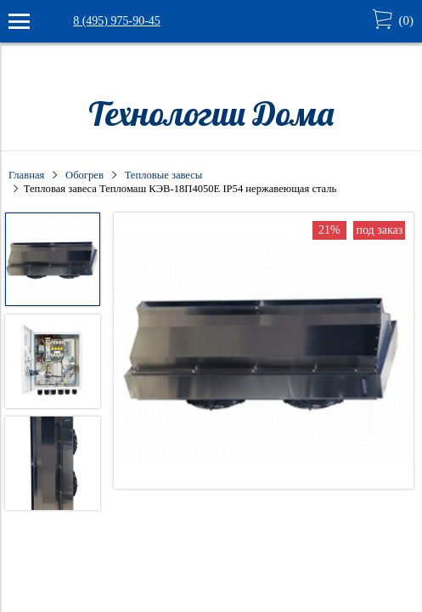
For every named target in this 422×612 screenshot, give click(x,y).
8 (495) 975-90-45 (116, 20)
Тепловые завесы (164, 175)
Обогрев (84, 175)
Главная (26, 175)
